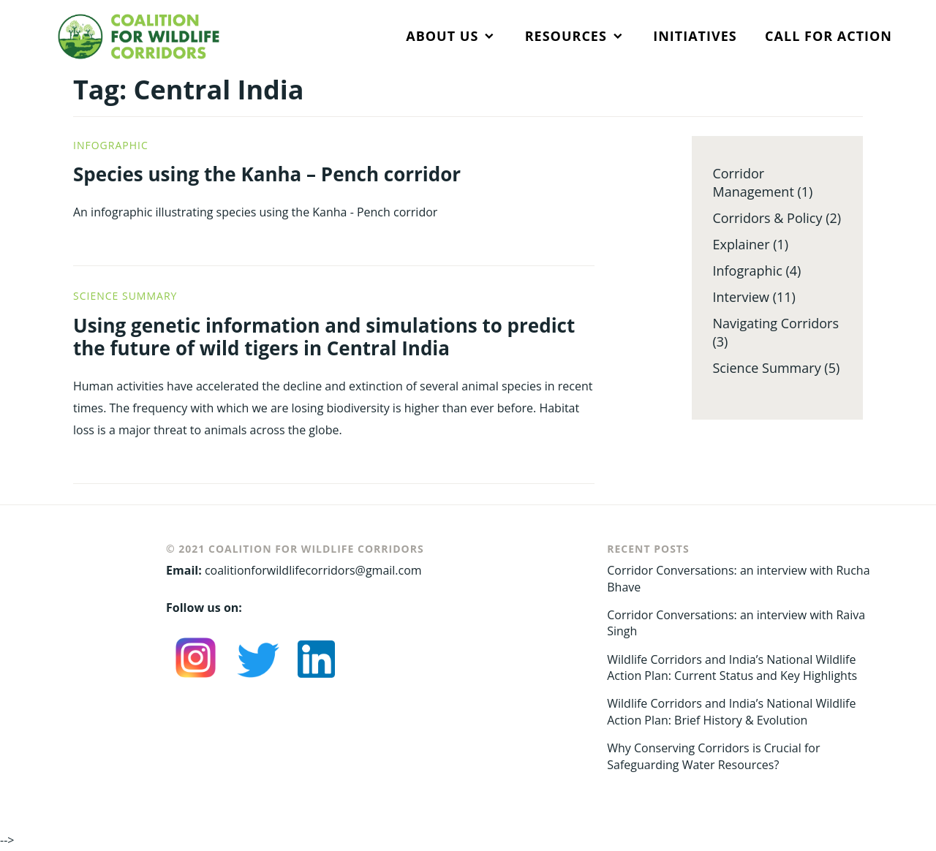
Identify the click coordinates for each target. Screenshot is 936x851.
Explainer (740, 244)
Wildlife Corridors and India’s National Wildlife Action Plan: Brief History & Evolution (731, 711)
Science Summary (125, 296)
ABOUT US (442, 36)
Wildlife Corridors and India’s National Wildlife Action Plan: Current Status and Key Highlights (732, 667)
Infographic (110, 145)
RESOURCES (566, 36)
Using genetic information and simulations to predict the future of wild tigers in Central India (324, 336)
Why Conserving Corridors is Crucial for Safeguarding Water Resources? (713, 756)
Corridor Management (752, 182)
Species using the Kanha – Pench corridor (267, 174)
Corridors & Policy (767, 218)
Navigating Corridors (775, 323)
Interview (740, 297)
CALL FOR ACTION (828, 36)
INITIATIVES (694, 36)
